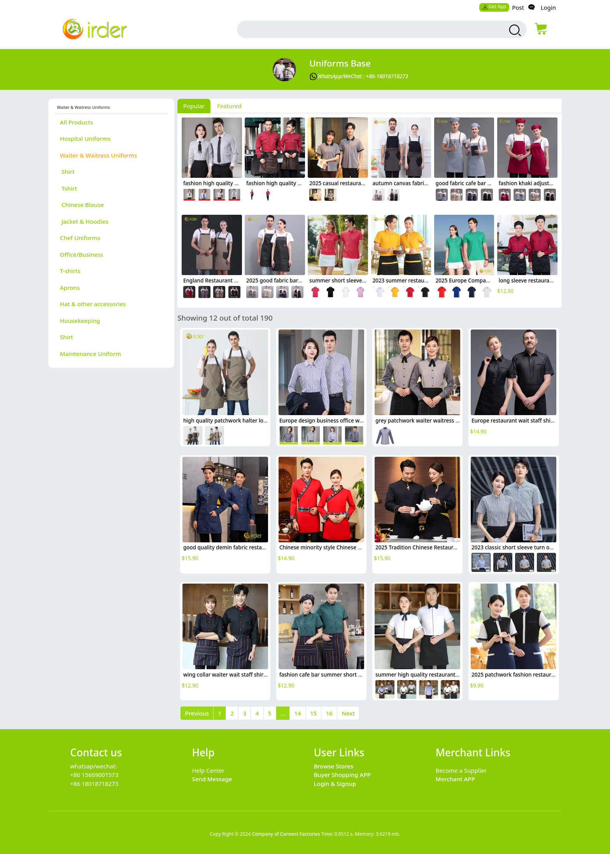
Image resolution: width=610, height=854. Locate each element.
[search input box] (364, 29)
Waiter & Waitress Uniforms (98, 155)
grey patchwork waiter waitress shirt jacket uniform (440, 420)
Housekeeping (80, 320)
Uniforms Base (340, 63)
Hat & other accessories (93, 304)
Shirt (67, 171)
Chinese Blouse (82, 205)
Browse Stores (334, 766)
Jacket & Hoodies (84, 221)
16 (329, 713)
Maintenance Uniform (90, 354)
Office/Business (81, 254)
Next (348, 713)
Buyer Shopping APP (342, 775)
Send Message (212, 779)
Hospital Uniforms (85, 138)
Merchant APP (455, 779)
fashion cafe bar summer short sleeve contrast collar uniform (356, 674)
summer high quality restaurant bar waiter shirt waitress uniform (457, 674)
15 (313, 713)
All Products (76, 122)
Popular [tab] (194, 106)
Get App (494, 6)
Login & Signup (335, 783)
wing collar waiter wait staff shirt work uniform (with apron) (258, 674)
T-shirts (70, 271)
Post (518, 7)
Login (548, 7)
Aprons (70, 287)
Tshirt (68, 188)
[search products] (514, 30)
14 (297, 713)
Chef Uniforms (80, 238)
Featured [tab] (229, 106)
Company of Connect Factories (286, 834)
